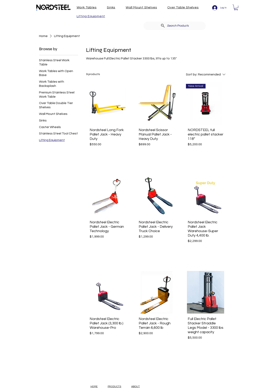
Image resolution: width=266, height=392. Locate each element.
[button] (89, 7)
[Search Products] (175, 26)
